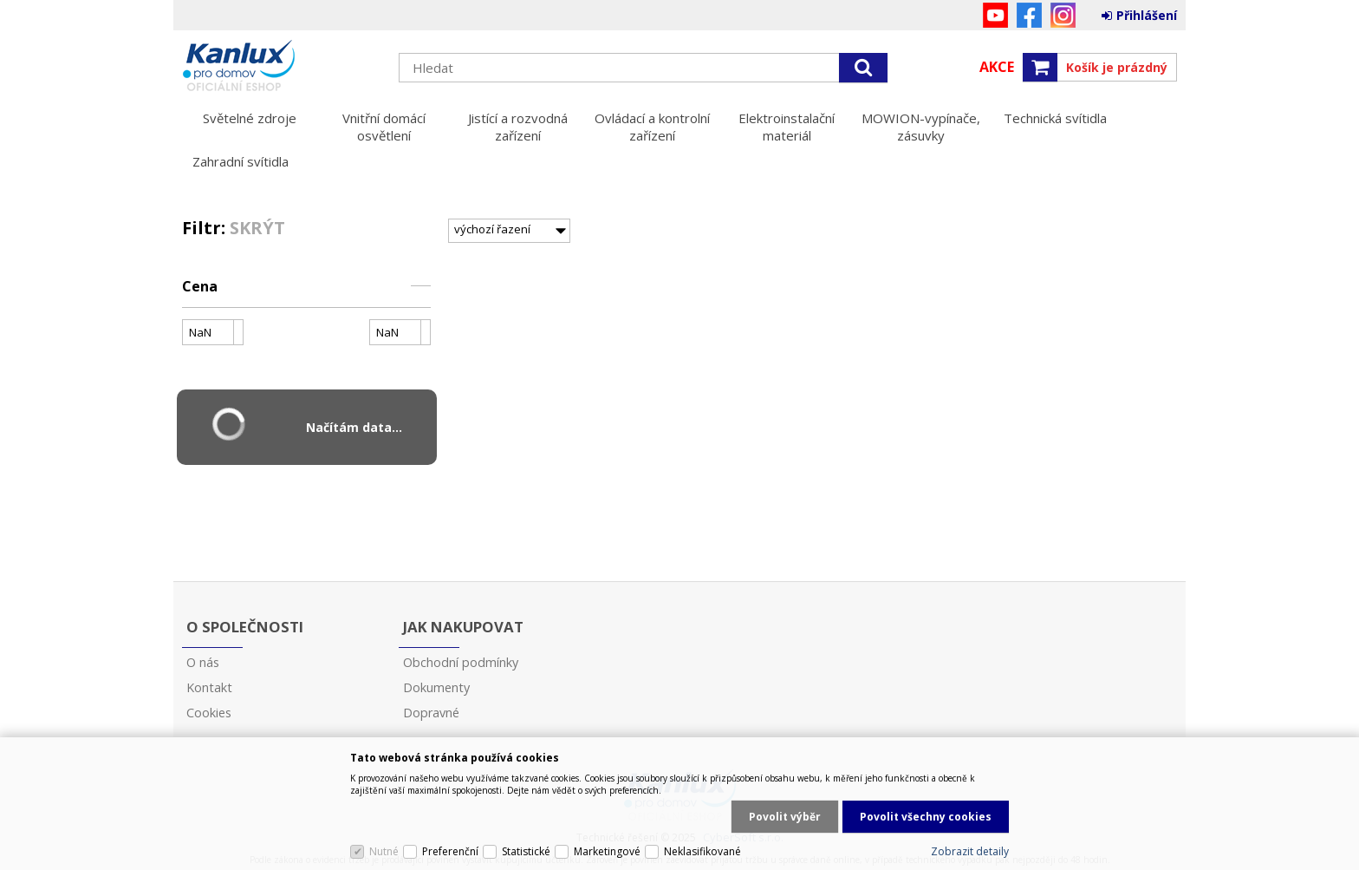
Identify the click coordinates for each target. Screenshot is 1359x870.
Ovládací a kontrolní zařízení (652, 126)
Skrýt (257, 227)
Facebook (1029, 15)
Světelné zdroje (249, 118)
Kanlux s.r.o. (281, 67)
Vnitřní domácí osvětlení (384, 126)
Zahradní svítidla (240, 161)
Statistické (526, 851)
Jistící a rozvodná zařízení (518, 126)
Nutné (384, 851)
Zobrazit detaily (970, 851)
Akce (996, 66)
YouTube (995, 15)
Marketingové (607, 851)
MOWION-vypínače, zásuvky (921, 126)
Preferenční (450, 851)
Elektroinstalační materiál (786, 126)
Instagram (1063, 15)
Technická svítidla (1055, 118)
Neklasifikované (702, 851)
